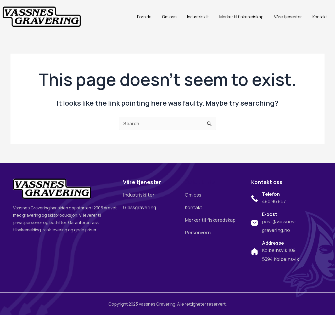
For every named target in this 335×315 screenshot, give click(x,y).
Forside (144, 17)
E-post (269, 214)
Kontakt (319, 17)
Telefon (271, 194)
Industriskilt (198, 17)
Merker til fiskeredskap (241, 17)
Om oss (169, 17)
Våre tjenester (288, 17)
